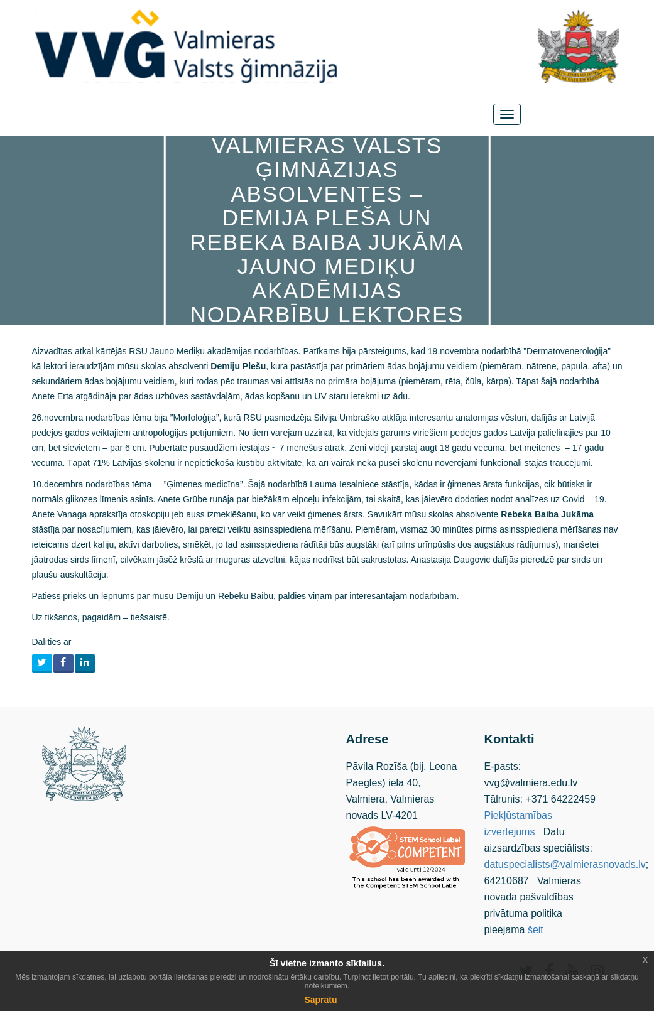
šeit (535, 929)
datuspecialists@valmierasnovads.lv (565, 864)
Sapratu (320, 1000)
